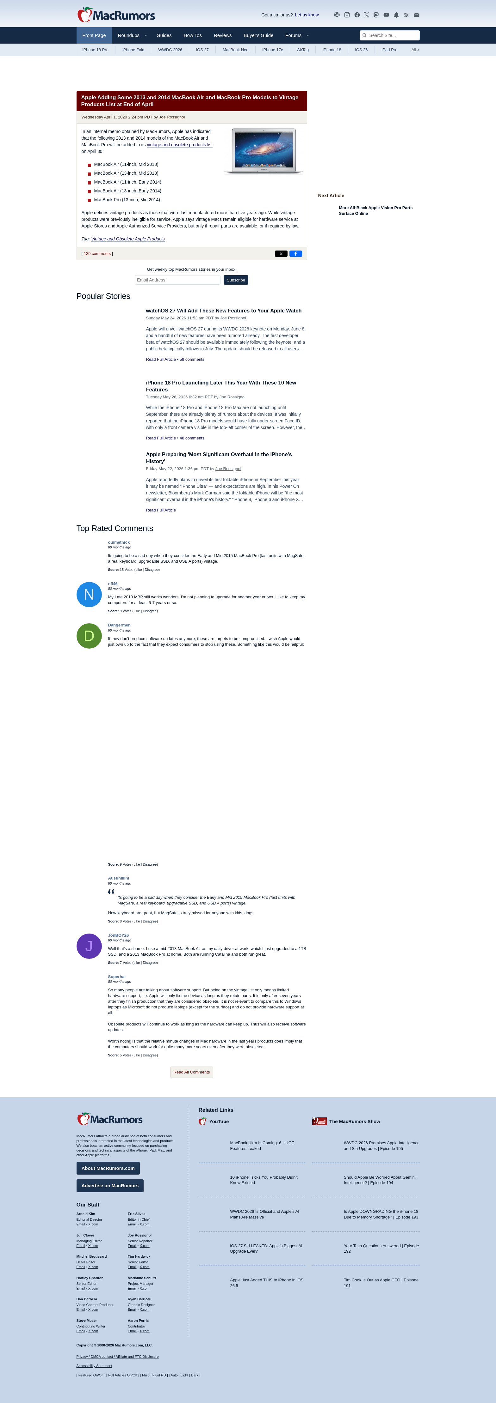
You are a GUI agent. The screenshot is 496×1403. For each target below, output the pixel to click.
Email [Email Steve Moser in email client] (81, 1330)
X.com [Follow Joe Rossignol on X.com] (145, 1245)
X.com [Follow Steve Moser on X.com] (93, 1330)
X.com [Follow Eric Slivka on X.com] (145, 1224)
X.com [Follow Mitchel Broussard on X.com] (93, 1266)
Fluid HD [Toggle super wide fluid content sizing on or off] (159, 1375)
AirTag (303, 49)
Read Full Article (161, 359)
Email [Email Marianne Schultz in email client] (132, 1288)
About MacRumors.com (108, 1167)
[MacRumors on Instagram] (347, 15)
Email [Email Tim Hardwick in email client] (132, 1266)
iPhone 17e (273, 49)
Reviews (223, 35)
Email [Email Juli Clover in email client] (81, 1245)
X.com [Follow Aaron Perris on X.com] (145, 1330)
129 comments (97, 253)
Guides (164, 35)
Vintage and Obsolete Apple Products (128, 238)
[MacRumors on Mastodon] (376, 15)
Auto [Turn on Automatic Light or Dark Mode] (174, 1375)
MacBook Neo (236, 49)
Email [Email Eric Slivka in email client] (132, 1224)
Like (138, 569)
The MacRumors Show (354, 1121)
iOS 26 (361, 49)
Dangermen (119, 625)
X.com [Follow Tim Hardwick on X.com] (145, 1266)
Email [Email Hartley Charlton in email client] (81, 1288)
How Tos (193, 35)
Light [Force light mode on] (184, 1375)
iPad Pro (390, 49)
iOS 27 (202, 49)
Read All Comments (192, 1072)
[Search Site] (390, 35)
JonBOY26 (118, 935)
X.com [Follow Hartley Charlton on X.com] (93, 1288)
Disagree (152, 569)
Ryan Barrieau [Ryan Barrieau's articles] (140, 1299)
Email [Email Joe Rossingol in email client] (132, 1245)
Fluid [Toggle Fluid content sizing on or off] (146, 1375)
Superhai (117, 976)
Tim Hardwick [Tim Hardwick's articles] (139, 1256)
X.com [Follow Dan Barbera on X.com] (93, 1309)
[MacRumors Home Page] (116, 15)
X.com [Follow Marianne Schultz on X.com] (145, 1288)
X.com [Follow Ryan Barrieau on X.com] (145, 1309)
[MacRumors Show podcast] (337, 15)
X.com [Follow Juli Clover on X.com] (93, 1245)
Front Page (94, 35)
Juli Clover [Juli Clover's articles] (85, 1235)
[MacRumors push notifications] (396, 15)
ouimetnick (119, 542)
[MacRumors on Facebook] (357, 15)
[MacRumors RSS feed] (406, 15)
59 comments (192, 359)
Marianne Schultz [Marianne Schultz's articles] (142, 1277)
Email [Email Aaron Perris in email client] (132, 1330)
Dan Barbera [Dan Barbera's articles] (87, 1299)
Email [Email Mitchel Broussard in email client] (81, 1266)
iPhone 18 (332, 49)
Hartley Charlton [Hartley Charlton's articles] (90, 1277)
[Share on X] (281, 254)
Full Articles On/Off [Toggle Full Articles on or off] (122, 1375)
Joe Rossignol (172, 117)
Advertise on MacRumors (110, 1185)
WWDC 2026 (170, 49)
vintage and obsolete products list (180, 144)
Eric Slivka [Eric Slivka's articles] (137, 1213)
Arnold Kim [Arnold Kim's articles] (86, 1213)
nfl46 (113, 583)
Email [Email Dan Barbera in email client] (81, 1309)
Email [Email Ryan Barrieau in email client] (132, 1309)
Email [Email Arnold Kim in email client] (81, 1224)
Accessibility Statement (94, 1366)
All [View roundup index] (416, 49)
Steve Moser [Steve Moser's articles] (87, 1320)
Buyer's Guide (259, 35)
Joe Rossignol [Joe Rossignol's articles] (140, 1235)
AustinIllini (118, 878)
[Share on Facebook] (295, 254)
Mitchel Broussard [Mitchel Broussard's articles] (92, 1256)
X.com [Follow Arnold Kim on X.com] (93, 1224)
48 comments (192, 438)
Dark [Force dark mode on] (194, 1375)
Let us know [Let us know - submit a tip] (307, 14)
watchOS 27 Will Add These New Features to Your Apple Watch (226, 311)
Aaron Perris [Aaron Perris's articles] (138, 1320)
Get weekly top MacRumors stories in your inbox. (192, 269)
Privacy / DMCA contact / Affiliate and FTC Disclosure (118, 1356)
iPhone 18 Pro (95, 49)
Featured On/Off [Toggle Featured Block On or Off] (90, 1375)
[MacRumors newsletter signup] (416, 15)
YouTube (219, 1121)
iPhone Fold (133, 49)
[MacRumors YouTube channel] (386, 15)
